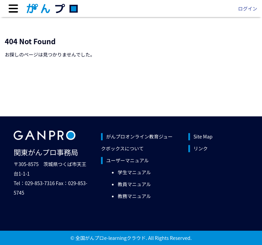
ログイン (247, 8)
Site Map (203, 136)
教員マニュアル (134, 184)
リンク (200, 148)
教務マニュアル (134, 196)
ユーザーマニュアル (127, 160)
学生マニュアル (134, 172)
